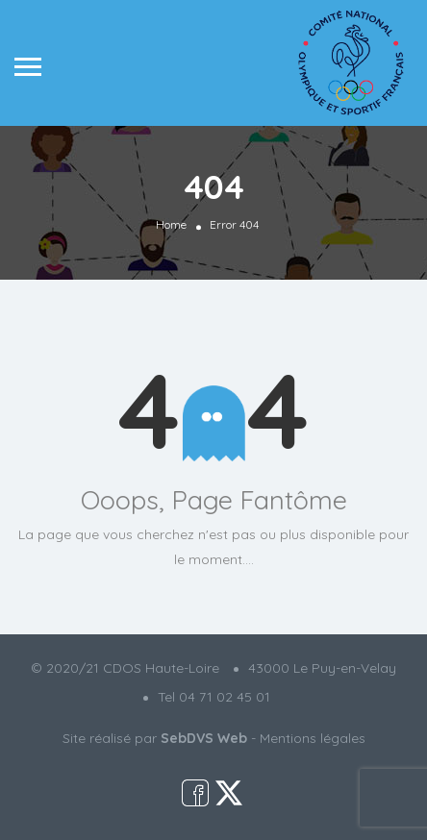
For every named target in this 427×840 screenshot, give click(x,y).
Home (171, 224)
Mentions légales (312, 738)
